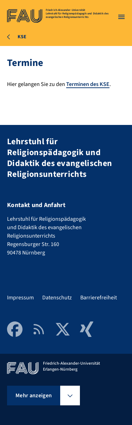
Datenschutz (57, 297)
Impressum (20, 297)
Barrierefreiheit (98, 297)
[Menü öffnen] (121, 17)
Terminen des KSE (87, 84)
